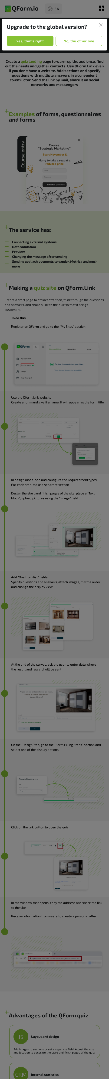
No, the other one (78, 41)
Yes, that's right (30, 41)
